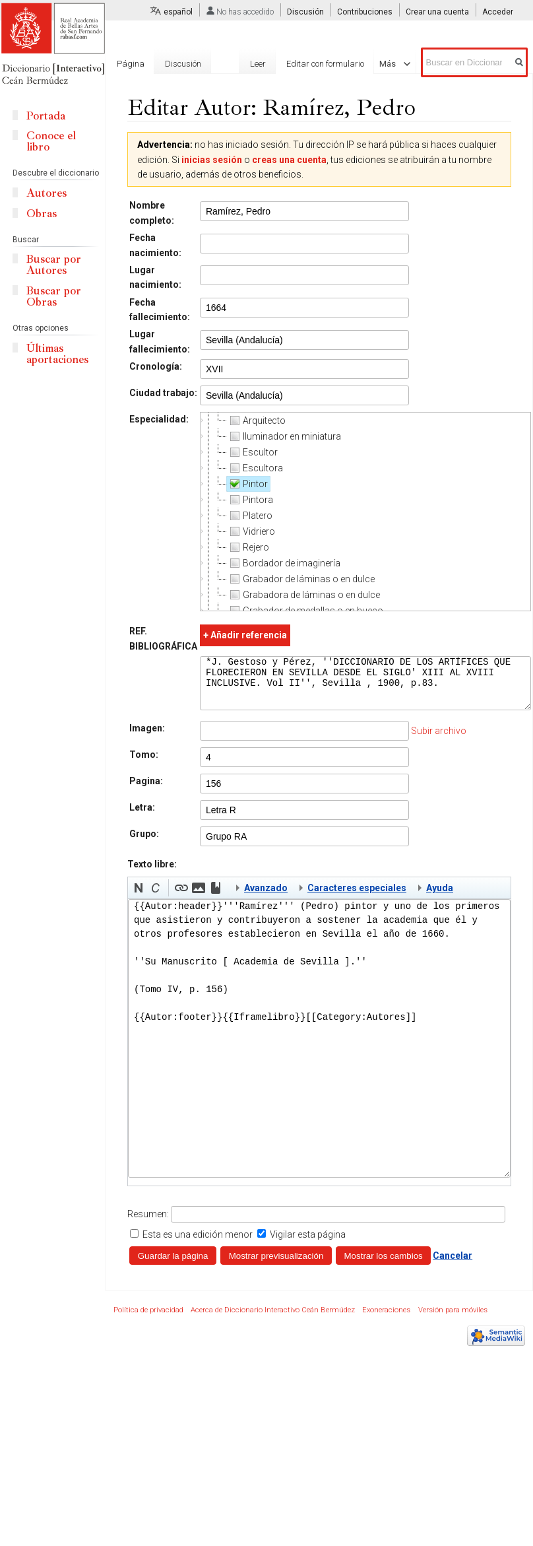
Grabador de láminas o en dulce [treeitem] (301, 579)
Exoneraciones (386, 1320)
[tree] (365, 511)
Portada (45, 115)
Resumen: (148, 1224)
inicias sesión (211, 159)
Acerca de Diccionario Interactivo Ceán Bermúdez (273, 1320)
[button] (138, 897)
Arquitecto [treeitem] (256, 420)
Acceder (497, 12)
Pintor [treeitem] (247, 484)
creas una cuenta (289, 159)
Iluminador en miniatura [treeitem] (284, 436)
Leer (235, 64)
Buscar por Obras (53, 296)
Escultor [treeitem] (252, 452)
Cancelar (452, 1265)
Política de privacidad (148, 1320)
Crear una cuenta (437, 12)
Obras (41, 213)
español (178, 12)
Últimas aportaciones (57, 354)
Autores (46, 193)
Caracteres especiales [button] (356, 897)
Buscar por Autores (53, 264)
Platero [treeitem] (249, 515)
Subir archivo (438, 740)
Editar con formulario (303, 64)
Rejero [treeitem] (248, 547)
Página (130, 64)
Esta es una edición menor (197, 1244)
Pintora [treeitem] (250, 500)
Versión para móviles (452, 1320)
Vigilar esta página (308, 1244)
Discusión (305, 12)
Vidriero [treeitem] (251, 531)
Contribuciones (364, 12)
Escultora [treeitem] (255, 468)
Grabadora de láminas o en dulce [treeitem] (303, 595)
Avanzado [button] (266, 897)
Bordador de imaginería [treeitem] (283, 563)
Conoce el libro (51, 141)
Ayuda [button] (439, 897)
